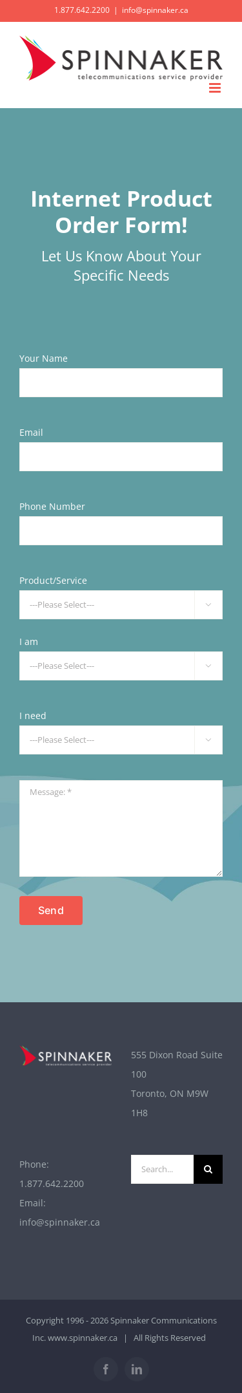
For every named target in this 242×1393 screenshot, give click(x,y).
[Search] (208, 1169)
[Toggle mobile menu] (216, 88)
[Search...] (162, 1169)
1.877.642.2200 (51, 1183)
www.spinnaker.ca (82, 1337)
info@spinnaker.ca (155, 10)
